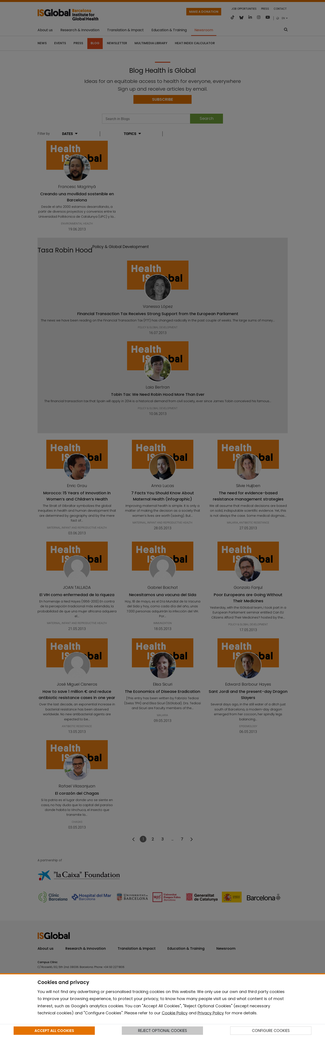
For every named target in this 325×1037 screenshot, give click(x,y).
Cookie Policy (175, 1013)
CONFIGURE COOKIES (271, 1030)
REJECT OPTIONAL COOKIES (162, 1030)
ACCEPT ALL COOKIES (54, 1030)
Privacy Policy (211, 1013)
